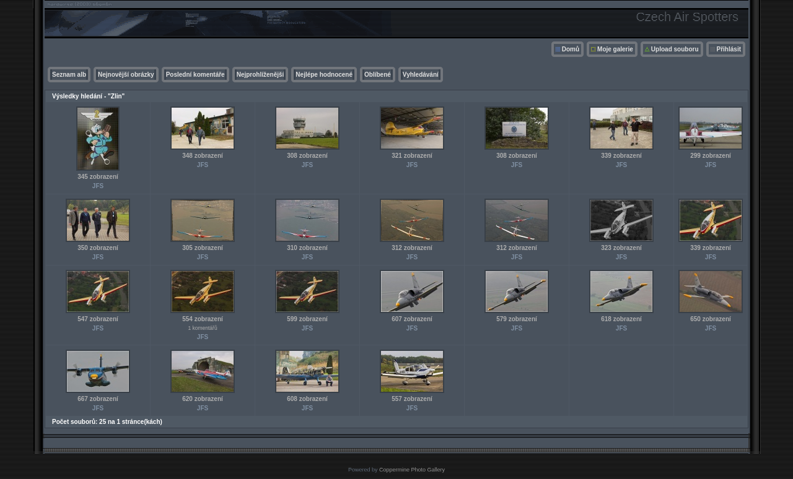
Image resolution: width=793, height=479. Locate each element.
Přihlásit (729, 49)
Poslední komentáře (195, 74)
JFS (97, 186)
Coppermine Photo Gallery (412, 470)
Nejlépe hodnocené (324, 74)
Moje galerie (615, 49)
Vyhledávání (421, 74)
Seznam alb (69, 74)
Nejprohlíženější (260, 74)
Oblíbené (377, 74)
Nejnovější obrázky (126, 74)
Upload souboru (675, 49)
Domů (570, 49)
